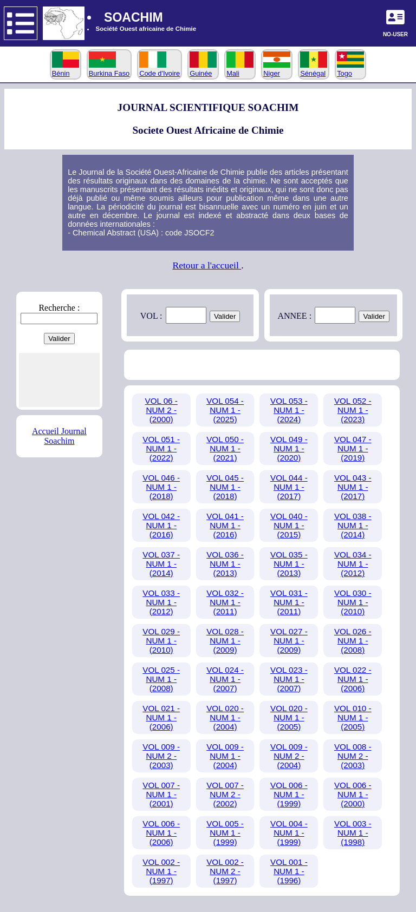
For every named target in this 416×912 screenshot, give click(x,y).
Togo (350, 69)
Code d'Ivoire (159, 69)
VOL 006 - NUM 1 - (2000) (353, 794)
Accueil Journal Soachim (59, 436)
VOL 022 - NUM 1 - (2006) (353, 679)
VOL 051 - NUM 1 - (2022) (161, 448)
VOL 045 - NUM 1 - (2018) (225, 487)
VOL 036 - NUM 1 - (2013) (225, 564)
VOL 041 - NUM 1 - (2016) (225, 525)
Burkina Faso (109, 69)
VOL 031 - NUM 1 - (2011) (289, 602)
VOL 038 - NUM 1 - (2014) (353, 525)
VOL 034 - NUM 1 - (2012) (353, 564)
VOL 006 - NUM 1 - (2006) (161, 833)
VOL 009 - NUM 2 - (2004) (289, 756)
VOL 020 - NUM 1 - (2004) (225, 717)
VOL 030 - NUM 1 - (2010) (353, 602)
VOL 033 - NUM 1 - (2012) (161, 602)
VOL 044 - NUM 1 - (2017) (289, 487)
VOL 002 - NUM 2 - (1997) (225, 871)
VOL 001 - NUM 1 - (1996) (289, 871)
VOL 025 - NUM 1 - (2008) (161, 679)
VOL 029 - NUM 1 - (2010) (161, 640)
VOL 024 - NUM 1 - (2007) (225, 679)
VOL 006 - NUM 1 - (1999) (289, 794)
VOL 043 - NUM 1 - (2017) (353, 487)
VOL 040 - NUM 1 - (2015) (289, 525)
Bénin (65, 69)
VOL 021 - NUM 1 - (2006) (161, 717)
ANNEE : (294, 315)
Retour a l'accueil (206, 265)
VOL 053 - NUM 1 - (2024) (289, 410)
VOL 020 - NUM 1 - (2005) (289, 717)
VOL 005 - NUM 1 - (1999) (225, 833)
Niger (276, 69)
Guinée (203, 69)
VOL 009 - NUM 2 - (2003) (161, 756)
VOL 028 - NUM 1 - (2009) (225, 640)
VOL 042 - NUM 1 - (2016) (161, 525)
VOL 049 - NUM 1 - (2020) (289, 448)
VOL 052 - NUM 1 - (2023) (353, 410)
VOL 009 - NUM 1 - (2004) (225, 756)
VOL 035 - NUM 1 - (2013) (289, 564)
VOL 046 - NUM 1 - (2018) (161, 487)
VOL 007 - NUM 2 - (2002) (225, 794)
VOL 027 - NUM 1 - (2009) (289, 640)
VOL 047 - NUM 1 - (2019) (353, 448)
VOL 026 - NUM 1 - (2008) (353, 640)
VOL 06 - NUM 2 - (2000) (161, 410)
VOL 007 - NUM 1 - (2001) (161, 794)
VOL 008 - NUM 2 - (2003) (353, 756)
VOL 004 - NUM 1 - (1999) (289, 833)
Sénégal (313, 69)
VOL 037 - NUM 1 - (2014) (161, 564)
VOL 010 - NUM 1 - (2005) (353, 717)
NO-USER (395, 34)
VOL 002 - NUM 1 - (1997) (161, 871)
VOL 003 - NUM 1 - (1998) (353, 833)
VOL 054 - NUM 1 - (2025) (225, 410)
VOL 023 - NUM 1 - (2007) (289, 679)
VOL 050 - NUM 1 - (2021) (225, 448)
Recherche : (59, 307)
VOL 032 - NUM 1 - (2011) (225, 602)
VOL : (151, 315)
